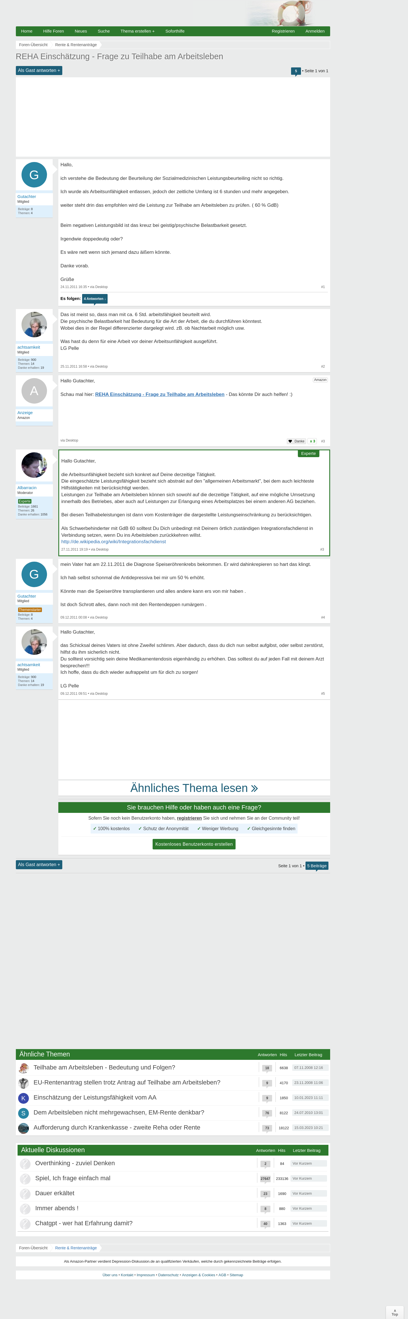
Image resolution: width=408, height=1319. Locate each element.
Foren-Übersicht (33, 1248)
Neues (81, 31)
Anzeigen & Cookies (198, 1275)
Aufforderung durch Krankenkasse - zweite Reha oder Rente (117, 1127)
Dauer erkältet (54, 1193)
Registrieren (283, 31)
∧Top (395, 1312)
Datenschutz (168, 1275)
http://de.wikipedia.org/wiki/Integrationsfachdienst (113, 541)
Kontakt (127, 1275)
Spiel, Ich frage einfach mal (72, 1178)
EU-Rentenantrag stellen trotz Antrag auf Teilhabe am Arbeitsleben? (127, 1082)
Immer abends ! (57, 1208)
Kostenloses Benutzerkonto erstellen (194, 844)
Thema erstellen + (138, 31)
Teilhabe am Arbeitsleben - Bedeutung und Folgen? (104, 1067)
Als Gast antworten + (39, 70)
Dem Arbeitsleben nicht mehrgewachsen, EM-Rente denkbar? (119, 1112)
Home (27, 31)
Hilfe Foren (53, 31)
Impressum (146, 1275)
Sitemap (236, 1275)
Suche (104, 31)
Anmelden (315, 31)
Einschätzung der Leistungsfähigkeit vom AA (95, 1097)
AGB (222, 1275)
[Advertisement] (173, 117)
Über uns (110, 1275)
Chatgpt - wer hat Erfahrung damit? (84, 1223)
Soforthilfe (175, 31)
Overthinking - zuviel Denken (75, 1163)
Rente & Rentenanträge (76, 1248)
